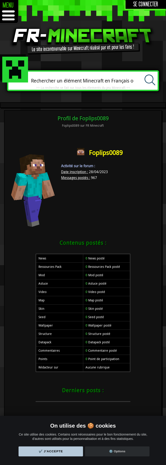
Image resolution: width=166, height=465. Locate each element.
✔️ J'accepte (51, 451)
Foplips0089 (106, 152)
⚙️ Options (117, 451)
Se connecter (145, 4)
